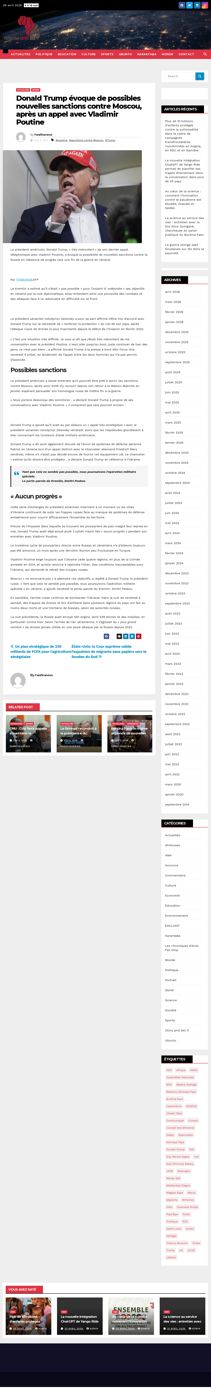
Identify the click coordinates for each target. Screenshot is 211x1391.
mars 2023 (173, 664)
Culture (88, 54)
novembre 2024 (177, 462)
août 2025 (172, 372)
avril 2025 (172, 412)
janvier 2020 (174, 794)
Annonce (171, 865)
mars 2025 (173, 422)
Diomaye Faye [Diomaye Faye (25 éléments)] (175, 1142)
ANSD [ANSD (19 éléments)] (194, 1070)
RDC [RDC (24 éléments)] (185, 1221)
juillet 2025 (173, 382)
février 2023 (174, 674)
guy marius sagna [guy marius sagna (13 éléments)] (177, 1156)
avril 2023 (172, 653)
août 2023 (172, 613)
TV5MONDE (24, 279)
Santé (169, 990)
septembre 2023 (177, 603)
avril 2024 (172, 533)
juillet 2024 (173, 503)
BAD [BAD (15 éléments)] (169, 1084)
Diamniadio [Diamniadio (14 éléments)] (185, 1134)
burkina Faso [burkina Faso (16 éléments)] (174, 1098)
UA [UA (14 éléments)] (181, 1250)
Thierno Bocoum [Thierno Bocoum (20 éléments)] (177, 1243)
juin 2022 (172, 754)
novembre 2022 (177, 704)
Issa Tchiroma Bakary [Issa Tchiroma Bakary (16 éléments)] (180, 1163)
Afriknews (133, 724)
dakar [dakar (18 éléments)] (170, 1134)
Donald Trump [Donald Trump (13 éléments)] (175, 1149)
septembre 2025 (177, 362)
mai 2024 (172, 523)
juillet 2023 (173, 623)
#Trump (110, 140)
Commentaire (175, 875)
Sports (107, 54)
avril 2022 (172, 774)
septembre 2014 (177, 804)
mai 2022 (172, 764)
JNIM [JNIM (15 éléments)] (169, 1171)
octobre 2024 (175, 473)
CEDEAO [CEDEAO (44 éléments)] (191, 1106)
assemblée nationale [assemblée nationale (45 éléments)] (180, 1077)
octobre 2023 (175, 593)
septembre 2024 (177, 483)
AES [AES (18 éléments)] (169, 1070)
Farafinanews (43, 134)
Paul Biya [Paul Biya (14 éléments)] (172, 1214)
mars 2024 (173, 543)
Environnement (176, 915)
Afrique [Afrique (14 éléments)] (180, 1070)
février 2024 (174, 553)
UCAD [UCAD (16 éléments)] (191, 1250)
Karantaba (147, 54)
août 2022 (172, 734)
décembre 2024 (177, 452)
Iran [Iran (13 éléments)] (196, 1156)
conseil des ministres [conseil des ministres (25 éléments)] (180, 1127)
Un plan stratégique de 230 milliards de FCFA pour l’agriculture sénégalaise (40, 651)
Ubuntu (125, 54)
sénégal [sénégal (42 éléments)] (171, 1235)
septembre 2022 (177, 724)
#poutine (61, 140)
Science (171, 1000)
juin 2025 (172, 392)
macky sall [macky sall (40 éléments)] (173, 1178)
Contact (186, 54)
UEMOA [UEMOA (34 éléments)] (171, 1257)
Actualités (20, 54)
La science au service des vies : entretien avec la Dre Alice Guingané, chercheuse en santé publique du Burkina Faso (184, 226)
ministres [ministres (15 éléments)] (188, 1199)
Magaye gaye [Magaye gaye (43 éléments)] (174, 1192)
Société (170, 1010)
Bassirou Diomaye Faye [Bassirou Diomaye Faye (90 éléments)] (181, 1091)
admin (41, 1328)
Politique (44, 54)
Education (67, 54)
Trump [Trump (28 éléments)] (170, 1250)
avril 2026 (172, 292)
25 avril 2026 (23, 1328)
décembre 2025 (177, 332)
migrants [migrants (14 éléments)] (171, 1199)
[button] (205, 54)
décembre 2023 (177, 573)
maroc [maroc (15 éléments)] (192, 1192)
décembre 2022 (177, 694)
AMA (168, 855)
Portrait (171, 980)
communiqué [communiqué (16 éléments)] (175, 1120)
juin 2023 (172, 633)
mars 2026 (173, 302)
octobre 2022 (175, 714)
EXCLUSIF (172, 925)
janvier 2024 (174, 563)
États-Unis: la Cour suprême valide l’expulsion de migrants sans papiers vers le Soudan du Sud (108, 651)
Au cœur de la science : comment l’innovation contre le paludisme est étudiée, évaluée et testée (183, 199)
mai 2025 (172, 402)
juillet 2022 (173, 744)
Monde (167, 54)
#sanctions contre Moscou (86, 140)
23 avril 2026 (74, 1328)
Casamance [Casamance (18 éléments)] (173, 1106)
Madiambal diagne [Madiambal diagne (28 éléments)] (178, 1185)
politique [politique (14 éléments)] (172, 1221)
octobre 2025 (175, 352)
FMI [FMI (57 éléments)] (191, 1149)
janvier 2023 (174, 684)
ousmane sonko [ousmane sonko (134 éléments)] (187, 1207)
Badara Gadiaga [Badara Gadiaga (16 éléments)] (186, 1084)
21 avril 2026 (176, 1328)
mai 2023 (172, 643)
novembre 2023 (177, 583)
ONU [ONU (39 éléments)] (169, 1207)
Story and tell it (177, 1030)
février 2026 (174, 312)
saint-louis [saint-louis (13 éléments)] (173, 1228)
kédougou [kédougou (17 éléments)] (183, 1171)
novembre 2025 (177, 342)
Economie (172, 895)
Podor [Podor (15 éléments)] (186, 1214)
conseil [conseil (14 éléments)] (193, 1120)
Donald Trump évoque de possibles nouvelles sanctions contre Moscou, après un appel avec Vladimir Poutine (78, 110)
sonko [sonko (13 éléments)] (190, 1228)
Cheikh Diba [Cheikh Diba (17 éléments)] (174, 1113)
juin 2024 (172, 513)
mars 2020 (173, 784)
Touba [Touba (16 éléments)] (196, 1243)
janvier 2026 (174, 322)
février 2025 (174, 432)
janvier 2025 (174, 442)
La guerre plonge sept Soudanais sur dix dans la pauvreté (184, 249)
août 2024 (172, 493)
